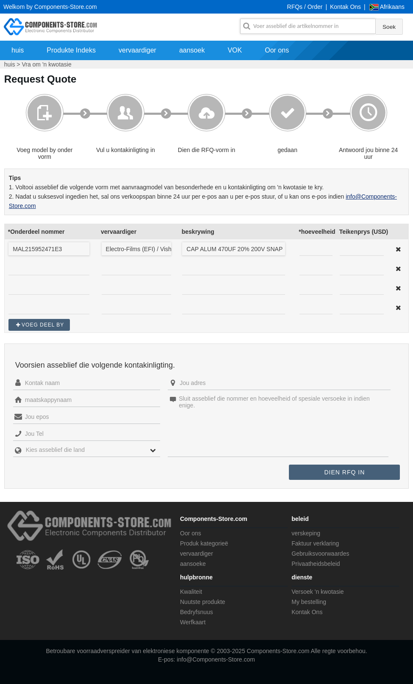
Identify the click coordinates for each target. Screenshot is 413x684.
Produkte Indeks (71, 50)
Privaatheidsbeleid (315, 563)
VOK (234, 50)
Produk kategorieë (204, 543)
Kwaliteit (191, 591)
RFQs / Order (305, 6)
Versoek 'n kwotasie (317, 591)
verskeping (305, 533)
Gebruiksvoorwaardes (320, 553)
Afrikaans (392, 6)
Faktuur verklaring (315, 543)
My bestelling (308, 601)
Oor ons (277, 50)
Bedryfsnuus (196, 612)
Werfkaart (192, 622)
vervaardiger (137, 50)
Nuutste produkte (202, 601)
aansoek (192, 50)
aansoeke (193, 563)
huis (17, 50)
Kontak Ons (345, 6)
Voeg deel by (43, 325)
